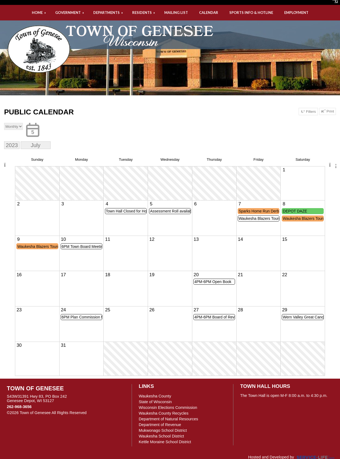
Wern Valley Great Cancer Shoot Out (303, 317)
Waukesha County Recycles (163, 413)
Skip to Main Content (110, 413)
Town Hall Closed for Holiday (126, 211)
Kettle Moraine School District (165, 442)
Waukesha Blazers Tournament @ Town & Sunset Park (259, 218)
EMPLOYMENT (296, 12)
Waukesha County (155, 396)
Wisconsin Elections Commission (168, 407)
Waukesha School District (161, 436)
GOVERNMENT (70, 12)
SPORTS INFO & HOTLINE (251, 12)
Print (327, 111)
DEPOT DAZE (295, 211)
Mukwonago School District (163, 430)
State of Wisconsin (155, 402)
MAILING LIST (176, 12)
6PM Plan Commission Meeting (81, 317)
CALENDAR (208, 12)
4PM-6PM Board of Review (214, 317)
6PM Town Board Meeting (81, 246)
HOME (39, 12)
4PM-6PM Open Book (212, 281)
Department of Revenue (160, 424)
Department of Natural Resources (168, 419)
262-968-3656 (19, 407)
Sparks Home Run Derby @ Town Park (259, 211)
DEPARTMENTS (108, 12)
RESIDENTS (144, 12)
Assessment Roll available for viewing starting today (170, 211)
